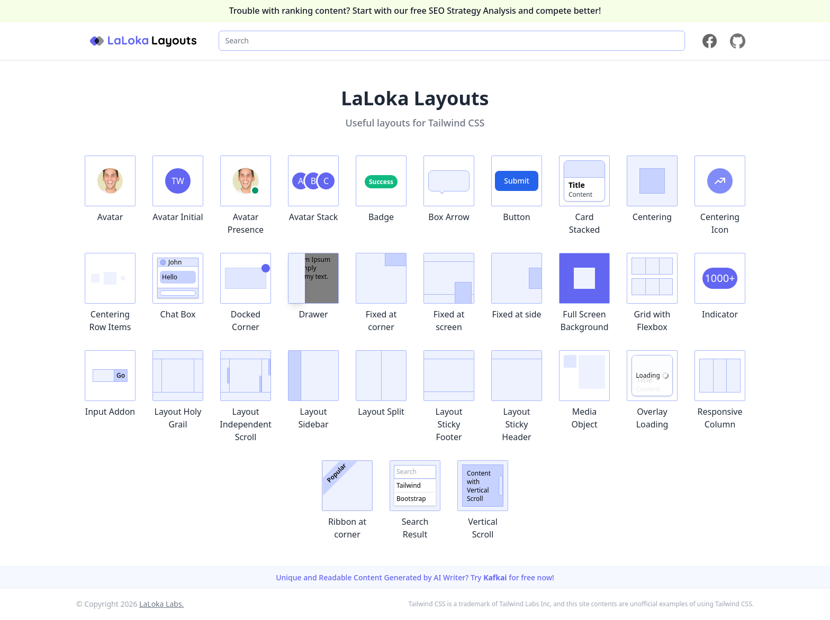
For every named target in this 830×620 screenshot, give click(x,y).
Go (120, 375)
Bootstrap (411, 498)
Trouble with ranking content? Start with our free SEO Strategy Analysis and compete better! (415, 10)
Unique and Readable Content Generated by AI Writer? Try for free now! (415, 577)
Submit (516, 181)
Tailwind (408, 485)
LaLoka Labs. (161, 604)
